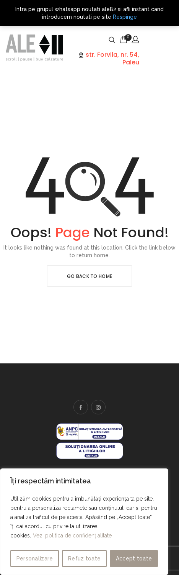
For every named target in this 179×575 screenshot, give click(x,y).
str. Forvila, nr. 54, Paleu (111, 58)
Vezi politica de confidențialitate (72, 535)
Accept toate (134, 558)
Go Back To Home (89, 276)
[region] (84, 521)
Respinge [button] (125, 17)
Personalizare (34, 558)
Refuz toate (84, 558)
